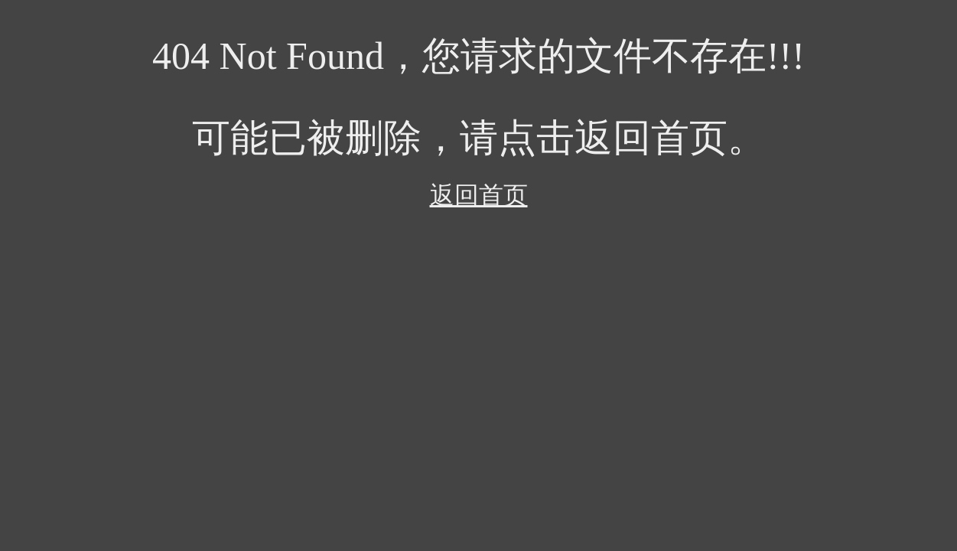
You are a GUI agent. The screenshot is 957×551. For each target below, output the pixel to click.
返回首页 (479, 195)
